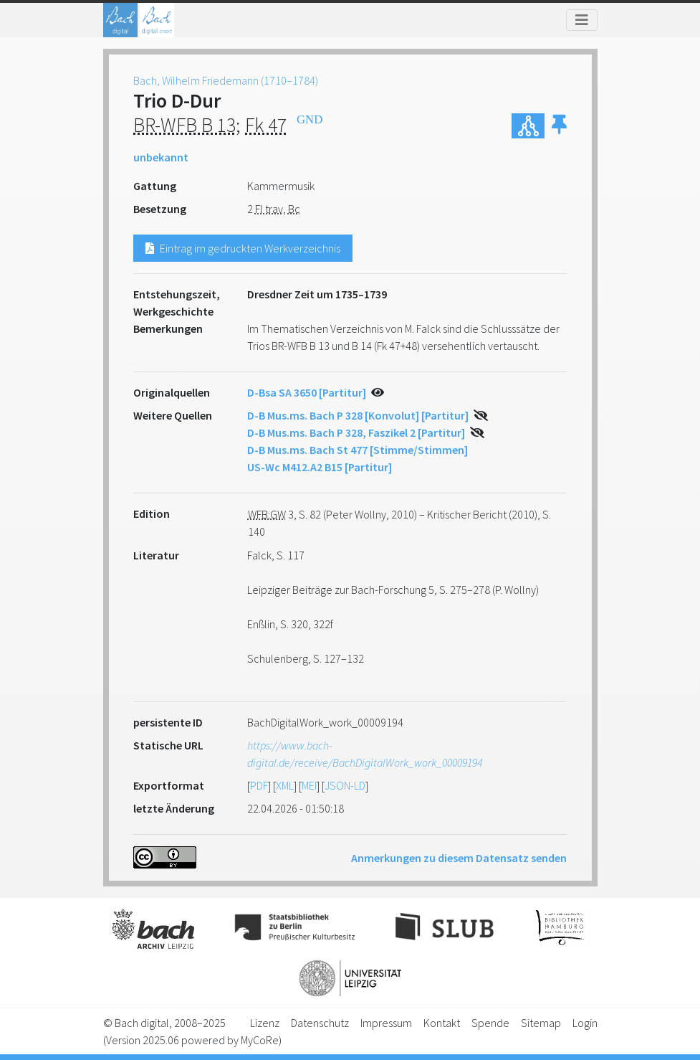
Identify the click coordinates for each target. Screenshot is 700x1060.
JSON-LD (345, 785)
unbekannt (160, 157)
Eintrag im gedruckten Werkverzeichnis (242, 248)
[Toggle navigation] (582, 20)
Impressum (386, 1023)
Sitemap (541, 1023)
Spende (490, 1023)
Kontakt (441, 1023)
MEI (309, 785)
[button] (559, 125)
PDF (259, 785)
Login (585, 1023)
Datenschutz (320, 1023)
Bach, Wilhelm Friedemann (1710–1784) (225, 80)
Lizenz (264, 1023)
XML (285, 785)
